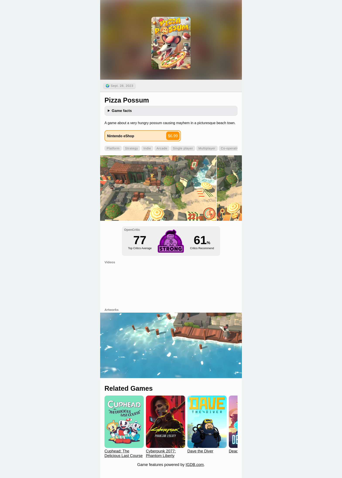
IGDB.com (195, 465)
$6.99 (173, 136)
